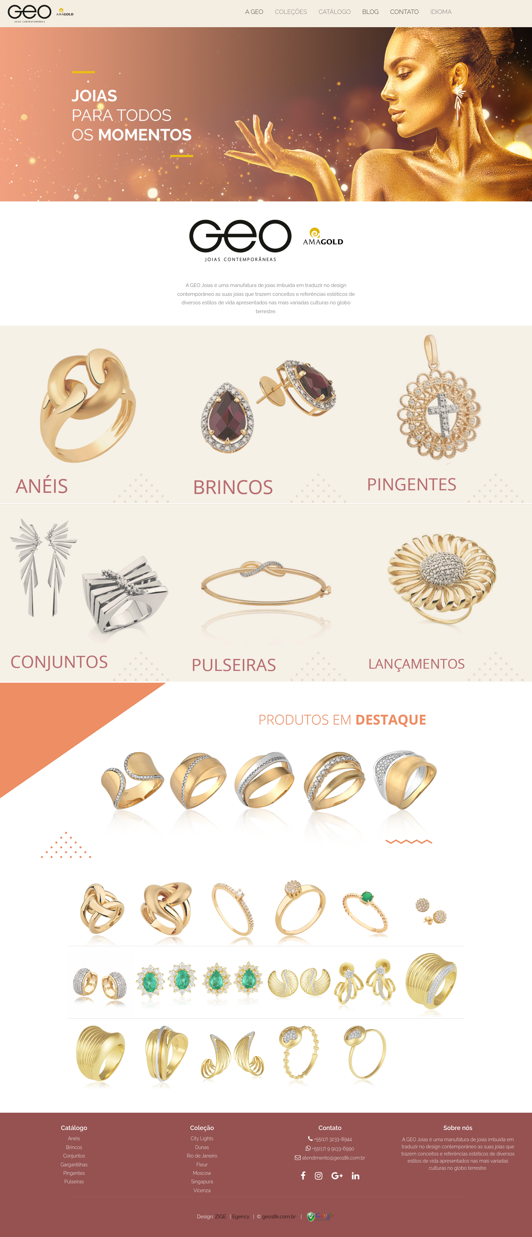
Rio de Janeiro (202, 1156)
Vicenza (202, 1190)
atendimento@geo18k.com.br (333, 1158)
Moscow (202, 1173)
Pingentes (74, 1173)
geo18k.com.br (279, 1216)
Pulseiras (74, 1181)
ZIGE (220, 1216)
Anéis (74, 1138)
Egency (240, 1216)
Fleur (202, 1164)
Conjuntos (74, 1156)
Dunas (202, 1147)
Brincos (74, 1147)
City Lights (202, 1138)
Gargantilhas (74, 1164)
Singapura (202, 1181)
